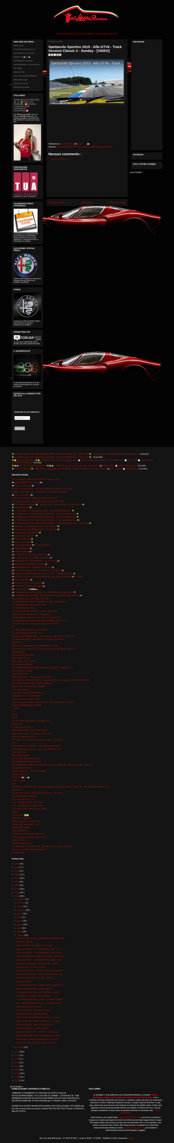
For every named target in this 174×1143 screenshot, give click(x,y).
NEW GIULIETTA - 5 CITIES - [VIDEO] (31, 967)
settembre (21, 910)
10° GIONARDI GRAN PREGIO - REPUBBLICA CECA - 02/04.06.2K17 (39, 602)
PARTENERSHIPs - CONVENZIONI (27, 65)
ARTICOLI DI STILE (21, 83)
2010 (16, 1070)
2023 (16, 871)
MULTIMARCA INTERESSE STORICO (26, 762)
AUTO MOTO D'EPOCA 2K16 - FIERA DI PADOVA (31, 683)
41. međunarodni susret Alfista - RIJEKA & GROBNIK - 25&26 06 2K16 (40, 621)
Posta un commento (59, 159)
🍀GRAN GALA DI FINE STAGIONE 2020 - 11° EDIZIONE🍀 (36, 529)
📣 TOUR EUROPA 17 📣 (22, 548)
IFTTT (14, 743)
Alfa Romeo (16, 642)
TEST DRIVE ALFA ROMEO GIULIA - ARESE (29, 809)
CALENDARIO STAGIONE (23, 61)
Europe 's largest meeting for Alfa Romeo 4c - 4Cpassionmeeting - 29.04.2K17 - (44, 702)
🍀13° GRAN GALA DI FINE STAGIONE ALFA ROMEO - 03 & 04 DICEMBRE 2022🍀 (45, 514)
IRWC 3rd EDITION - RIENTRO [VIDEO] (31, 1014)
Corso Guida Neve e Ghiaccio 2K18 (26, 699)
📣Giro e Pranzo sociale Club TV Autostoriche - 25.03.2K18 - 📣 (38, 570)
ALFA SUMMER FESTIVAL (22, 664)
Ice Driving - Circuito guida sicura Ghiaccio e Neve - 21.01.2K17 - (38, 740)
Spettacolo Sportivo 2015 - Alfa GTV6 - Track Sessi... (37, 1032)
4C (13, 627)
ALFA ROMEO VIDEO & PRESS (69, 147)
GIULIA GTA (16, 724)
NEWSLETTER (19, 72)
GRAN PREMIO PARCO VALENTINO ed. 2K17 (30, 730)
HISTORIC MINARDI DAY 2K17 (24, 737)
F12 (13, 711)
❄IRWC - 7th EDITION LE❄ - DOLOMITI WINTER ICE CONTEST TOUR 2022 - (42, 489)
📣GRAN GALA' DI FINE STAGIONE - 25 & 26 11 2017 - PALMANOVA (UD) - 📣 (43, 573)
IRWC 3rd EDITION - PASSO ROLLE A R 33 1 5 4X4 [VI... (38, 1017)
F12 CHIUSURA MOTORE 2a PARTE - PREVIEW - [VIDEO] (39, 999)
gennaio (20, 1047)
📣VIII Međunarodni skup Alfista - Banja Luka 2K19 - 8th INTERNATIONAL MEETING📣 (47, 595)
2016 (16, 896)
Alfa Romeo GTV (18, 652)
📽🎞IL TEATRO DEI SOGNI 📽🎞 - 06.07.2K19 (31, 599)
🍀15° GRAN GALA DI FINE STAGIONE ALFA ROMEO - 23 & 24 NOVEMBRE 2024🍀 (45, 520)
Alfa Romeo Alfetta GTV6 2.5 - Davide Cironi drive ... (37, 1043)
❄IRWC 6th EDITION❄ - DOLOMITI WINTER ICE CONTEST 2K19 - (38, 501)
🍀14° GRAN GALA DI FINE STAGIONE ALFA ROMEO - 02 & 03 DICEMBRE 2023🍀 (45, 517)
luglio (19, 917)
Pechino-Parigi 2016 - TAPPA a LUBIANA (28, 771)
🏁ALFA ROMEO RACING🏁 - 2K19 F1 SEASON (31, 545)
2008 (16, 1077)
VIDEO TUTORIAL (19, 840)
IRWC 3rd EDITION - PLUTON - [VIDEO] (32, 1028)
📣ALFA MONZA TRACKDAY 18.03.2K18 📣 (29, 564)
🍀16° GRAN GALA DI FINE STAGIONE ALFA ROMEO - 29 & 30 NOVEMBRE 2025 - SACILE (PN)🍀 (51, 457)
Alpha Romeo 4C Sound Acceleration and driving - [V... (37, 1039)
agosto (20, 914)
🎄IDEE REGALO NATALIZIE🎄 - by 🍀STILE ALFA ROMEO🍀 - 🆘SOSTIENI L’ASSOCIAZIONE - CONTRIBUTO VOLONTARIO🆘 (26, 105)
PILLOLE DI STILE (19, 774)
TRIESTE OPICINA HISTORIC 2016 (26, 821)
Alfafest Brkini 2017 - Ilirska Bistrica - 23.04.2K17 (32, 677)
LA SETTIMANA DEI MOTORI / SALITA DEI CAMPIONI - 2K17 (37, 749)
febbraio (20, 935)
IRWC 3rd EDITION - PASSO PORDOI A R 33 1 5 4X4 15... (39, 1021)
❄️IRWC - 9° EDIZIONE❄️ (22, 495)
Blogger (131, 1138)
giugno (20, 921)
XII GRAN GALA (18, 853)
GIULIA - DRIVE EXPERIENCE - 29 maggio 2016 (31, 721)
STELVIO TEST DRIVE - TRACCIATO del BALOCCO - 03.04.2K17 (37, 793)
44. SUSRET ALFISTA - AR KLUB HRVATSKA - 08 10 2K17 (35, 624)
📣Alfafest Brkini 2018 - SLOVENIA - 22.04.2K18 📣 (33, 567)
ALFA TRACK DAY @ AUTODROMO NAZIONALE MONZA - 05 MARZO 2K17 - (43, 668)
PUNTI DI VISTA (18, 780)
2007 (16, 1081)
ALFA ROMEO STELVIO (21, 658)
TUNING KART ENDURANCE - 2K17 (26, 824)
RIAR (14, 784)
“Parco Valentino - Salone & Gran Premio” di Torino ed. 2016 (36, 479)
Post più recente (56, 202)
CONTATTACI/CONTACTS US (25, 49)
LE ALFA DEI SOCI (19, 752)
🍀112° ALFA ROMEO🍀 (22, 508)
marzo (19, 932)
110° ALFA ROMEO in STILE (23, 608)
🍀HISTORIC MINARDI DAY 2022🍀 (26, 533)
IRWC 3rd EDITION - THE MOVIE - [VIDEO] (33, 1010)
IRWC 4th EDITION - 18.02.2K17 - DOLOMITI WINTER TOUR (36, 746)
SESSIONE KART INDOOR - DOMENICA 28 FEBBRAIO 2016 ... (41, 938)
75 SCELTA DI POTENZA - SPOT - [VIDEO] (33, 996)
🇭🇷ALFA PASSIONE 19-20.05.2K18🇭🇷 (27, 483)
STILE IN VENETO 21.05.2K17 (24, 799)
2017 (16, 892)
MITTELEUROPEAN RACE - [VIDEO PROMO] (34, 989)
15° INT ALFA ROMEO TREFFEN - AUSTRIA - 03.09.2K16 (34, 611)
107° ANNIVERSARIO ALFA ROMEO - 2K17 (29, 605)
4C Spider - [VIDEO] (24, 942)
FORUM (15, 715)
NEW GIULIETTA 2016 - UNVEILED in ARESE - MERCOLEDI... (40, 956)
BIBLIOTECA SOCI (21, 80)
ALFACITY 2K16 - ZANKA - (22, 671)
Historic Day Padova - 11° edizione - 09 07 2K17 (31, 733)
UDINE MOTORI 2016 (20, 831)
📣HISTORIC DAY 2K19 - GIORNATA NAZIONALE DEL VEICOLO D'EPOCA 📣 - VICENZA (47, 577)
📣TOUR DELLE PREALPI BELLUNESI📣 (28, 586)
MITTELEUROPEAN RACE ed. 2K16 (26, 759)
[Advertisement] (87, 180)
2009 (16, 1073)
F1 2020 (15, 708)
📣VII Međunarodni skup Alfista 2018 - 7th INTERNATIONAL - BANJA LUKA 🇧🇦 (44, 592)
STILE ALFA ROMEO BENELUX (25, 76)
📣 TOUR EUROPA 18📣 (21, 551)
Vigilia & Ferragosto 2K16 (22, 843)
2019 (16, 885)
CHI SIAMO (18, 68)
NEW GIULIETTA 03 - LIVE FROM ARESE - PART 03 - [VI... (39, 949)
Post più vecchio (118, 202)
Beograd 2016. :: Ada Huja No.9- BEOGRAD (29, 686)
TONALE (15, 812)
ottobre (20, 906)
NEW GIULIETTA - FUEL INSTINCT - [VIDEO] (34, 946)
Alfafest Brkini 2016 (20, 674)
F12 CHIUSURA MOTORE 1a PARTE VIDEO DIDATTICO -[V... (40, 985)
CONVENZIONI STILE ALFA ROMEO (26, 696)
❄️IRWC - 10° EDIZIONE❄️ (23, 486)
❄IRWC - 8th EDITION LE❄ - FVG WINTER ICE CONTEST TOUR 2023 (39, 492)
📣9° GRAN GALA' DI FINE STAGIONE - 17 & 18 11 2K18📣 (35, 561)
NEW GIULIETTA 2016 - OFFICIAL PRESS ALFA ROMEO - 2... (40, 971)
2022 (16, 874)
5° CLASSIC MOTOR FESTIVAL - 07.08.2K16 (30, 630)
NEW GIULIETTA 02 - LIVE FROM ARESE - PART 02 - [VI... (39, 953)
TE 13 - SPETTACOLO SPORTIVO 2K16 (27, 806)
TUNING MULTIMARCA (21, 827)
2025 (16, 864)
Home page (87, 202)
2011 (16, 1066)
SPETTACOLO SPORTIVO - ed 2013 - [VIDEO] (34, 978)
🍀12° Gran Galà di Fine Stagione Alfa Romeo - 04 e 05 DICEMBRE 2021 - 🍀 (43, 511)
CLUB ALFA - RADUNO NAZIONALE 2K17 (28, 693)
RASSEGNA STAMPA (21, 87)
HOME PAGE (18, 46)
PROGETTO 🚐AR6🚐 (22, 57)
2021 (16, 878)
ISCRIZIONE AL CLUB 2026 (24, 53)
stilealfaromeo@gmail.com (134, 1128)
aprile (19, 928)
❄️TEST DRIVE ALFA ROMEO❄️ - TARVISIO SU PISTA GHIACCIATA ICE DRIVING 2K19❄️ (48, 504)
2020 (16, 882)
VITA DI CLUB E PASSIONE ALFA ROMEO (28, 850)
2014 (16, 1055)
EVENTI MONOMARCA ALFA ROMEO (97, 147)
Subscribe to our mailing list (26, 412)
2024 (16, 867)
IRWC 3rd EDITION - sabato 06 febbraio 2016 (34, 1025)
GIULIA (14, 718)
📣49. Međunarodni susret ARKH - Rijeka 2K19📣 (32, 558)
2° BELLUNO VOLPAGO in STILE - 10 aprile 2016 (31, 614)
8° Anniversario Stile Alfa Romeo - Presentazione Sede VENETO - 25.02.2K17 (43, 636)
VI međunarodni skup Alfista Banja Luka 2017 (30, 837)
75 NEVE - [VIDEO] (23, 982)
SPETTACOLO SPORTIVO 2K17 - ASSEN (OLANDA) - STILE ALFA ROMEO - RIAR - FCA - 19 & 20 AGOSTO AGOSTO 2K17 (61, 787)
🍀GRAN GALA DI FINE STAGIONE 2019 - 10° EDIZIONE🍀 (36, 526)
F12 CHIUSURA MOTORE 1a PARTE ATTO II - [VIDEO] (37, 992)
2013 (16, 1059)
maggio (20, 924)
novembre (21, 903)
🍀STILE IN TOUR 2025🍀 (22, 542)
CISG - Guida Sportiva (20, 689)
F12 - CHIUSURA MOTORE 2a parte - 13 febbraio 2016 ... (39, 1003)
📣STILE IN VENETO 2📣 (22, 580)
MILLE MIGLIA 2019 (20, 755)
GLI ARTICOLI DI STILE (21, 727)
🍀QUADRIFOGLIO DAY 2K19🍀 (25, 536)
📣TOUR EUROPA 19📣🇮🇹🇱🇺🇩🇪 (25, 589)
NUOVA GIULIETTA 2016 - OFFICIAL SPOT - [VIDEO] (37, 964)
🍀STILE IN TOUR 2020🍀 (22, 539)
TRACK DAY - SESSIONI (21, 818)
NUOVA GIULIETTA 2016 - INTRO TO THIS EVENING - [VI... (39, 974)
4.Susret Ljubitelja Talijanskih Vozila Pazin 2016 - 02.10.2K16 (36, 617)
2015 (16, 1052)
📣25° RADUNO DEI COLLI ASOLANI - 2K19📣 (31, 555)
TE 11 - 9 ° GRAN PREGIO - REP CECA (27, 802)
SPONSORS (16, 790)
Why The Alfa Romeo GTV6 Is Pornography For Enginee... (39, 1035)
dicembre (21, 899)
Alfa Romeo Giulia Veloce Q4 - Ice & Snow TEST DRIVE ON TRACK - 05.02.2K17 (44, 649)
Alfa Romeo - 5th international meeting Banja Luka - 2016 (35, 646)
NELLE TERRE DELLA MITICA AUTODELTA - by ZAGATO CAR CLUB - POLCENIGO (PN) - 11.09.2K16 (52, 765)
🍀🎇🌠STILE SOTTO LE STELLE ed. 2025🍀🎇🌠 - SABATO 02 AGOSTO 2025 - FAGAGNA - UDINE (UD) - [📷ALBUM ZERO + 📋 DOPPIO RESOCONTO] (74, 466)
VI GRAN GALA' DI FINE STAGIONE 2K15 (28, 834)
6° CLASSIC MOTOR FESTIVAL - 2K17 (27, 633)
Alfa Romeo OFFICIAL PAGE (23, 655)
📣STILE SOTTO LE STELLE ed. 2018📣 (28, 583)
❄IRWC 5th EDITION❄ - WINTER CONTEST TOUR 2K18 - (35, 498)
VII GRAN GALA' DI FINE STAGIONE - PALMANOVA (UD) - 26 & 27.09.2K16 (42, 846)
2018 (16, 889)
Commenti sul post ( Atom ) (91, 211)
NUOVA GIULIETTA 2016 (21, 768)
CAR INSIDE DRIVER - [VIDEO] (28, 1007)
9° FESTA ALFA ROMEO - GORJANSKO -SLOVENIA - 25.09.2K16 (38, 639)
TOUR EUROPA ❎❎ (20, 815)
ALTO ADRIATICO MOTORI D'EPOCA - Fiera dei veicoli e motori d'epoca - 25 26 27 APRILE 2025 (51, 680)
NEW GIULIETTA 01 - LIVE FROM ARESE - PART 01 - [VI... (39, 960)
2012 (16, 1063)
